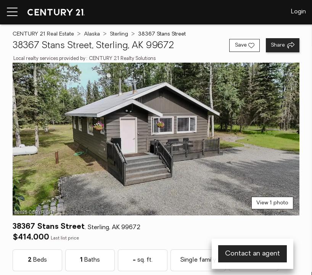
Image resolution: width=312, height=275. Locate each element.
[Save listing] (244, 45)
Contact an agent (252, 253)
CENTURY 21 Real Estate (43, 34)
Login (298, 12)
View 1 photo (272, 203)
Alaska (92, 34)
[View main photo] (156, 139)
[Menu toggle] (12, 12)
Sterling (119, 34)
